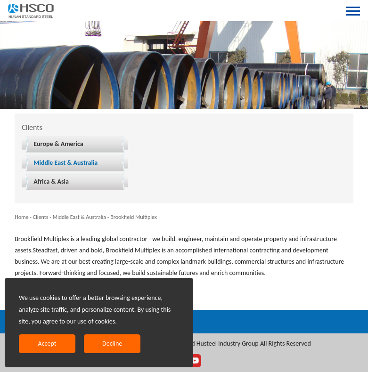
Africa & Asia (51, 182)
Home (21, 217)
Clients (41, 217)
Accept (47, 344)
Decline (112, 344)
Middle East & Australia (65, 163)
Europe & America (58, 144)
